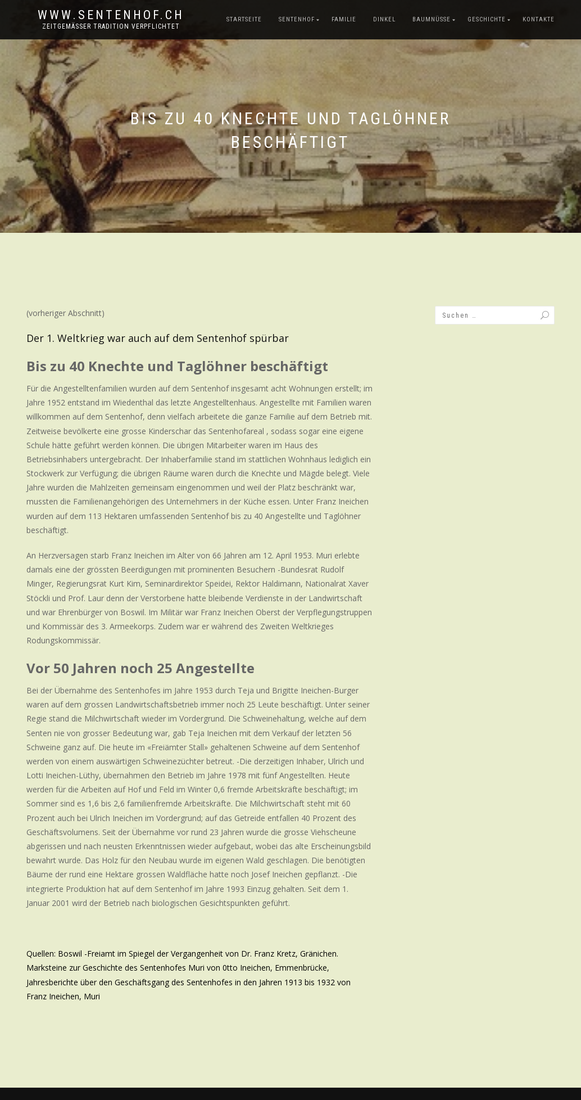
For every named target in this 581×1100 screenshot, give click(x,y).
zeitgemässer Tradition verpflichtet (111, 26)
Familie (344, 19)
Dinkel (384, 19)
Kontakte (539, 19)
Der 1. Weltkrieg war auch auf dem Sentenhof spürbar (157, 338)
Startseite (244, 19)
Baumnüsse (431, 19)
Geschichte (486, 19)
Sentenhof (297, 19)
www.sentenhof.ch (111, 15)
